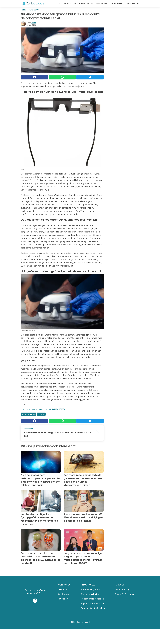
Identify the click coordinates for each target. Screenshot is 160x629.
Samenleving (117, 3)
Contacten (63, 594)
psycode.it (63, 598)
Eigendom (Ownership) (92, 603)
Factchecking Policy (90, 589)
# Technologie (28, 414)
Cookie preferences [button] (124, 594)
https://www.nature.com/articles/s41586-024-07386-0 (43, 409)
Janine (33, 23)
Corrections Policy (90, 594)
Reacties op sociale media (94, 608)
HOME (23, 10)
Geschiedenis (133, 3)
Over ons (62, 589)
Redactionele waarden (92, 598)
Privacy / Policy (121, 589)
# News (41, 414)
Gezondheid (102, 3)
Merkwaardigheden (83, 3)
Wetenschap (65, 3)
